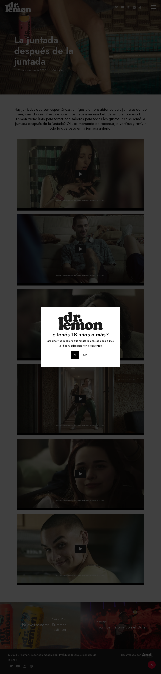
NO (85, 355)
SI (75, 355)
